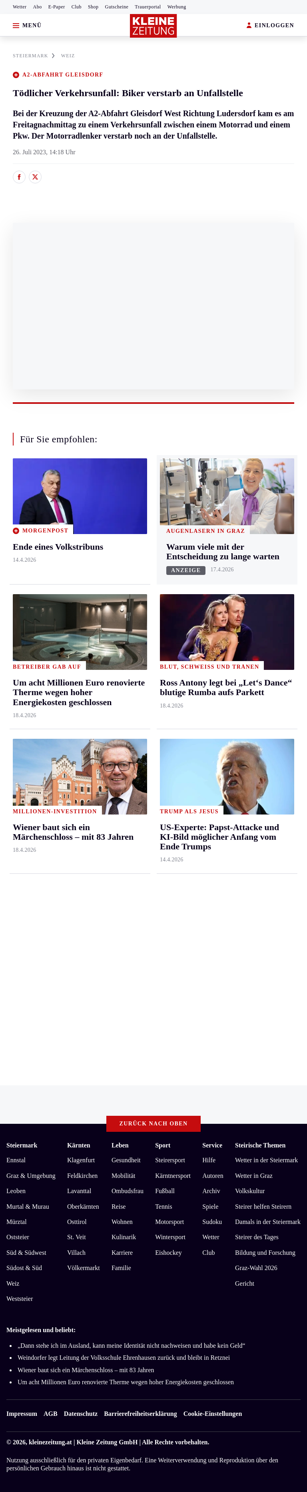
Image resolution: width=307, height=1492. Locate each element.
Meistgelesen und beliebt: (41, 1330)
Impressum (21, 1413)
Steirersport (170, 1160)
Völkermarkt (83, 1267)
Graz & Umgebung (31, 1175)
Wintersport (170, 1237)
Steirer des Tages (257, 1237)
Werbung (176, 7)
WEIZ (68, 55)
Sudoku (212, 1221)
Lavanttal (79, 1191)
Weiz (12, 1283)
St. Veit (76, 1237)
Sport (162, 1145)
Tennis (163, 1206)
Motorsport (169, 1221)
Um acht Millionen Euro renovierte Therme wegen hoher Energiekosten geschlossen (126, 1382)
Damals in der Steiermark (268, 1221)
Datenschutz (81, 1413)
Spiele (210, 1206)
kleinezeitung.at (50, 1442)
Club (77, 7)
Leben (120, 1145)
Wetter (20, 7)
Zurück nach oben (154, 1124)
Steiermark (21, 1145)
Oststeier (17, 1237)
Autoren (212, 1175)
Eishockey (168, 1252)
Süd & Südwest (26, 1252)
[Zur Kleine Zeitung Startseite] (153, 26)
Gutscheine (117, 7)
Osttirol (77, 1221)
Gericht (244, 1283)
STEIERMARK (34, 55)
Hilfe (208, 1160)
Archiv (211, 1191)
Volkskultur (250, 1191)
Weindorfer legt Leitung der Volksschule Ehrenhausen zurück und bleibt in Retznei (124, 1357)
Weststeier (19, 1298)
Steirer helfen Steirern (263, 1206)
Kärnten (78, 1145)
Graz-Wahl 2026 (256, 1267)
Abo (37, 7)
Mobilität (124, 1175)
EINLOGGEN (270, 25)
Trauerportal (148, 7)
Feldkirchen (82, 1175)
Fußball (165, 1191)
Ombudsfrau (128, 1191)
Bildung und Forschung (265, 1252)
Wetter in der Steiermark (266, 1160)
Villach (76, 1252)
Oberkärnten (83, 1206)
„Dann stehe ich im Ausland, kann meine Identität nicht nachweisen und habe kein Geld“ (131, 1345)
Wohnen (122, 1221)
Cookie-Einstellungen (212, 1413)
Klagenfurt (81, 1160)
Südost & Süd (24, 1267)
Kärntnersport (173, 1175)
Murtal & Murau (27, 1206)
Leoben (16, 1191)
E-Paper (56, 7)
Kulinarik (124, 1237)
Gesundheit (126, 1160)
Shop (93, 7)
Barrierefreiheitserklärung (140, 1413)
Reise (119, 1206)
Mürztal (16, 1221)
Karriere (122, 1252)
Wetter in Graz (254, 1175)
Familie (121, 1267)
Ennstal (16, 1160)
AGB (51, 1413)
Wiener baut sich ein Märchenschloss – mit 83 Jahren (86, 1370)
